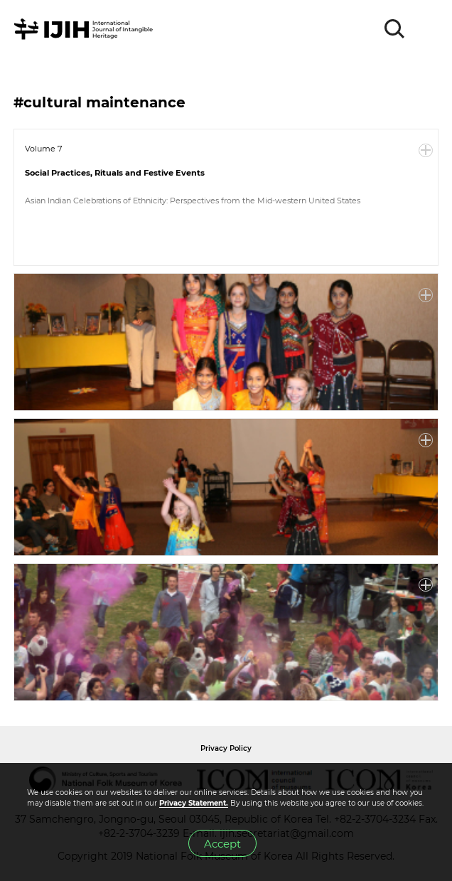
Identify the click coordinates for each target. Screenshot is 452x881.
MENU (427, 29)
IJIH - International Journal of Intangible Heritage (85, 29)
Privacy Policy (226, 748)
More (426, 151)
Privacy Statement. (193, 803)
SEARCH (395, 29)
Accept (222, 843)
